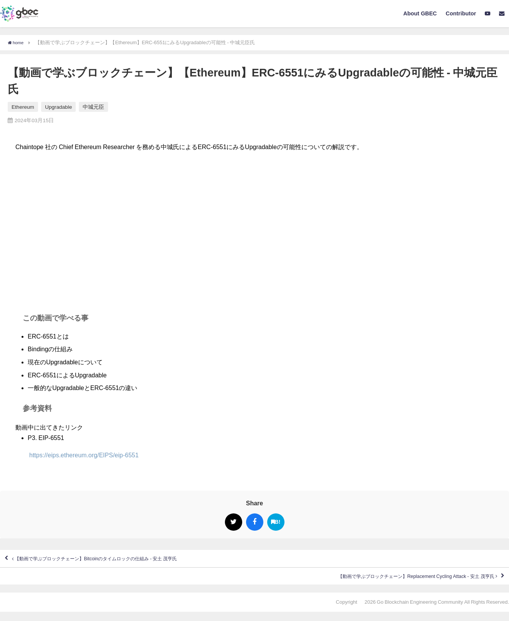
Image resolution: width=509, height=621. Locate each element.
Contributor (461, 13)
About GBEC (420, 13)
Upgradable (58, 107)
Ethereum (23, 107)
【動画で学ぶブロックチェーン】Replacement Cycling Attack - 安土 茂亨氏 (389, 583)
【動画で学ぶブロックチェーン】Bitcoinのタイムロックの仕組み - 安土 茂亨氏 (124, 561)
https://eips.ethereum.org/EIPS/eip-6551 (77, 455)
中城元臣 (93, 107)
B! (276, 522)
